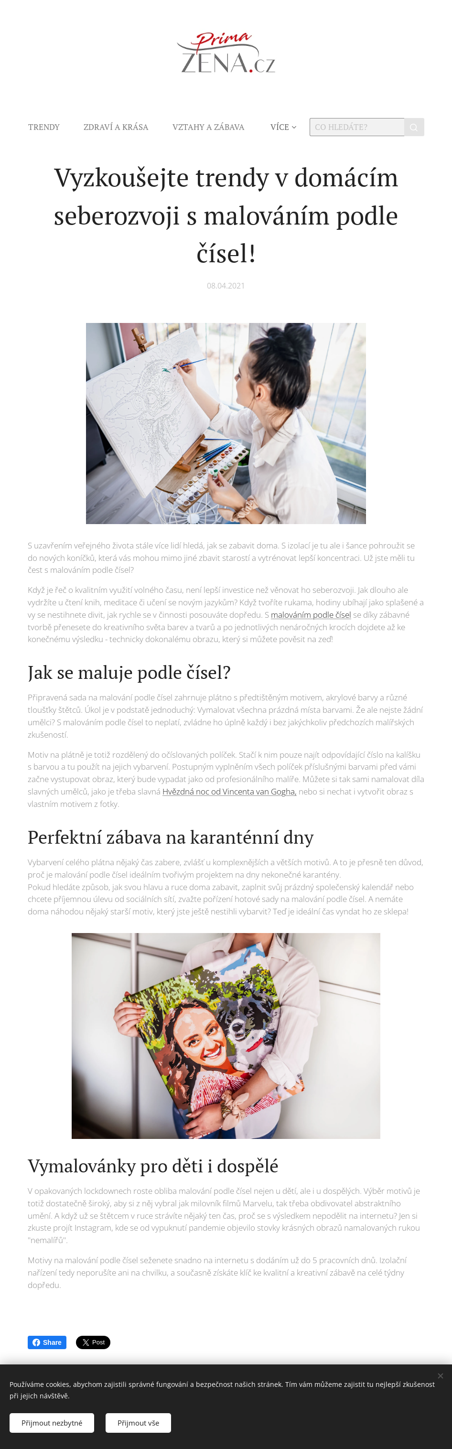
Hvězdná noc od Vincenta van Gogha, (229, 791)
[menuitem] (50, 127)
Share (47, 1342)
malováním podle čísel (311, 614)
